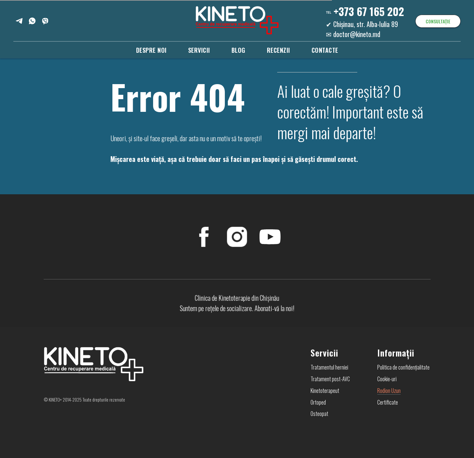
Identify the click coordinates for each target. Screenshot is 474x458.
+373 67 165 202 (369, 11)
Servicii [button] (199, 50)
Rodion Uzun (389, 391)
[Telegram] (19, 21)
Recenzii (278, 50)
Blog (238, 50)
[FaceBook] (203, 236)
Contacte (325, 50)
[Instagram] (237, 236)
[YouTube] (270, 236)
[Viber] (45, 21)
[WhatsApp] (32, 21)
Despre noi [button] (151, 50)
